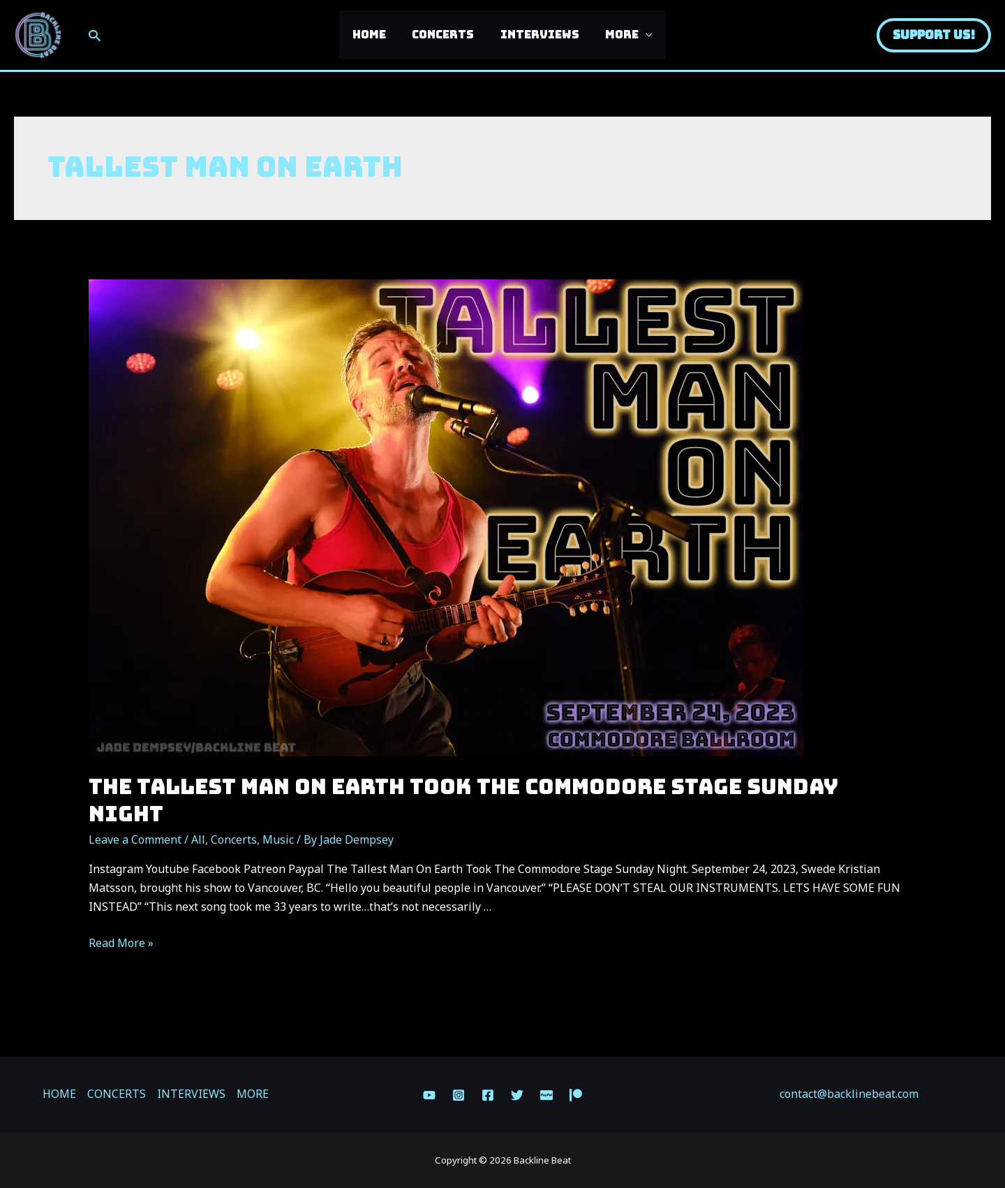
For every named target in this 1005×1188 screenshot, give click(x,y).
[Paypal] (546, 1095)
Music (278, 839)
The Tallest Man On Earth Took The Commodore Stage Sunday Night (463, 800)
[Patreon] (576, 1095)
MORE (616, 34)
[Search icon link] (95, 35)
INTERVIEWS (537, 34)
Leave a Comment (135, 839)
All (198, 839)
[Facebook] (488, 1095)
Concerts (234, 839)
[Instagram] (458, 1095)
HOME (375, 34)
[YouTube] (429, 1095)
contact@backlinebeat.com (849, 1093)
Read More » (121, 943)
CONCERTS (445, 34)
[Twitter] (517, 1095)
